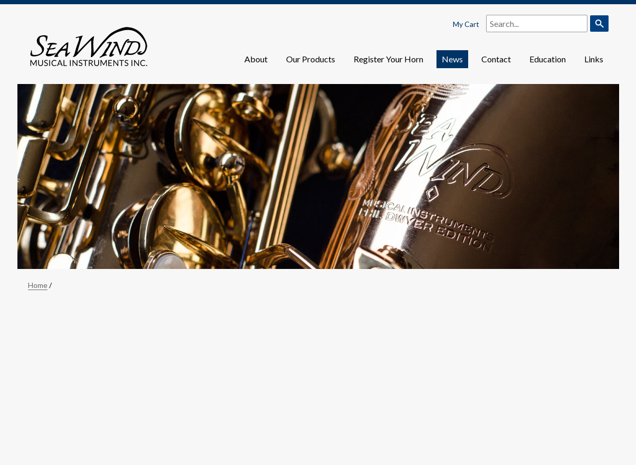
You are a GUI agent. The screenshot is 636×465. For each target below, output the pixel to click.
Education (547, 59)
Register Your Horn (388, 59)
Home (38, 285)
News (452, 59)
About (256, 59)
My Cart (466, 24)
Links (593, 59)
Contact (496, 59)
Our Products (310, 59)
